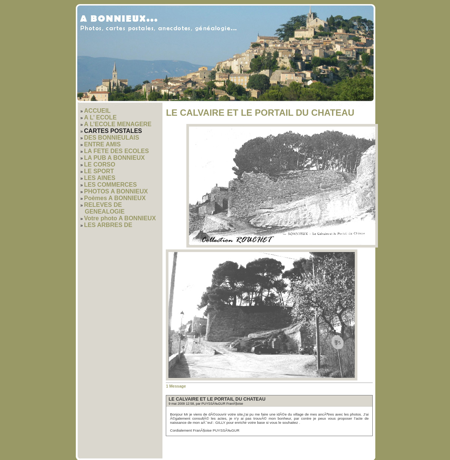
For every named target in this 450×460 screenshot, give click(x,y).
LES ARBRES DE (108, 225)
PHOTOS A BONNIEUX (116, 191)
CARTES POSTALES (113, 131)
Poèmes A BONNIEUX (115, 198)
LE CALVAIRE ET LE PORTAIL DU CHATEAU (216, 399)
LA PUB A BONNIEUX (114, 158)
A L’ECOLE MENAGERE (118, 124)
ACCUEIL (97, 111)
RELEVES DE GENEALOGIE (104, 208)
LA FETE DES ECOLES (116, 151)
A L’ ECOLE (100, 117)
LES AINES (99, 178)
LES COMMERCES (110, 184)
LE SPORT (99, 171)
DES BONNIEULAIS (111, 137)
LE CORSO (99, 164)
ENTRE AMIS (102, 144)
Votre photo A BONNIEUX (120, 218)
